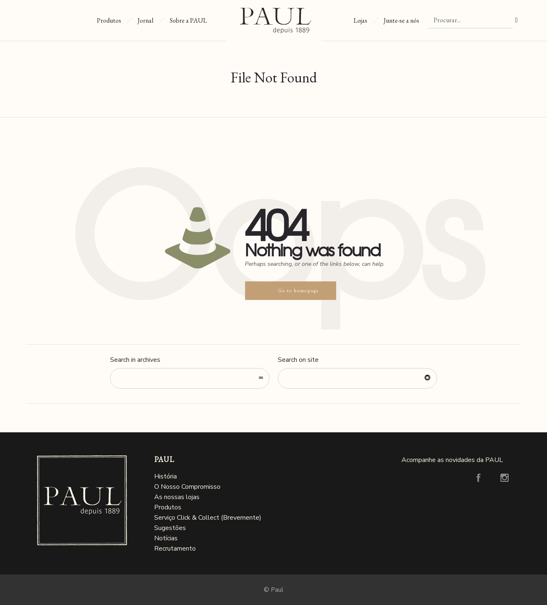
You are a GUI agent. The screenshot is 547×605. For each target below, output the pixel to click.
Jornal (145, 20)
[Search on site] (357, 378)
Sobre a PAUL (188, 20)
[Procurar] (470, 20)
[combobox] (190, 378)
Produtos (109, 20)
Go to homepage (298, 290)
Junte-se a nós (401, 20)
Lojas (355, 20)
